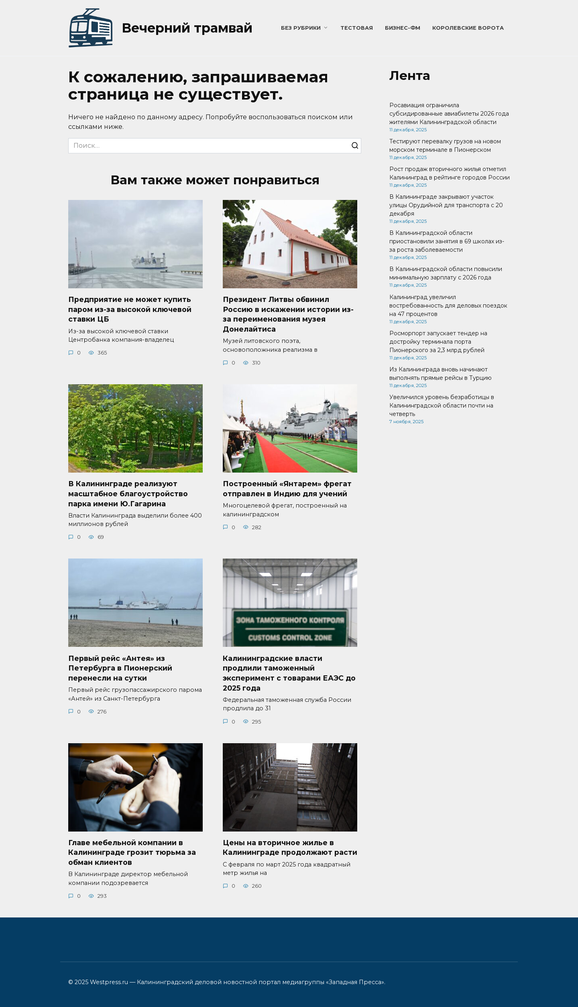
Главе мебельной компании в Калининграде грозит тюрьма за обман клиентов (132, 852)
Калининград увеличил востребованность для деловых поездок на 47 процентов (448, 306)
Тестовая (356, 28)
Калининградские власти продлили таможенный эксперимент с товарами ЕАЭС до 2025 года (289, 673)
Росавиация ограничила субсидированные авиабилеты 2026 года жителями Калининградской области (449, 114)
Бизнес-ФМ (402, 28)
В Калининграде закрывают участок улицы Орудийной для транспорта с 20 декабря (446, 205)
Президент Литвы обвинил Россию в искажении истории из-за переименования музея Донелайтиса (288, 314)
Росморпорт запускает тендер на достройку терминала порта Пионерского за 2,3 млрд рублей (438, 342)
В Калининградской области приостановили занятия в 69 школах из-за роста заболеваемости (446, 241)
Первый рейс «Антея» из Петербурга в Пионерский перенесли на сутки (120, 668)
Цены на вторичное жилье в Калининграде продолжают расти (290, 847)
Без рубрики (301, 28)
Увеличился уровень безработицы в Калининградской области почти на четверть (441, 405)
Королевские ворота (468, 28)
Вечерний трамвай (187, 28)
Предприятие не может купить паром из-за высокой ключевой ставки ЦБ (129, 309)
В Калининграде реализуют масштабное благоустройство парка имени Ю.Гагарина (128, 493)
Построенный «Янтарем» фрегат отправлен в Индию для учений (287, 488)
